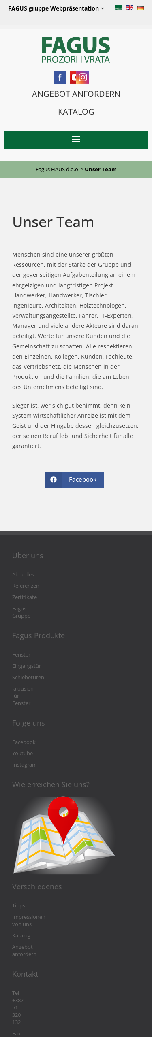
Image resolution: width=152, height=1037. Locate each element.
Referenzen (25, 585)
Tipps (18, 883)
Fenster (21, 647)
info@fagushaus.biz (35, 979)
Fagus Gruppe (29, 608)
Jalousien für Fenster (36, 681)
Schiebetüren (28, 670)
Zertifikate (24, 597)
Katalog (21, 906)
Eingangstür (26, 658)
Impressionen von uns (39, 895)
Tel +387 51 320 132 (35, 956)
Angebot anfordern (35, 917)
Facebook (24, 720)
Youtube (22, 731)
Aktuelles (23, 574)
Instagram (24, 743)
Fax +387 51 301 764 (36, 968)
